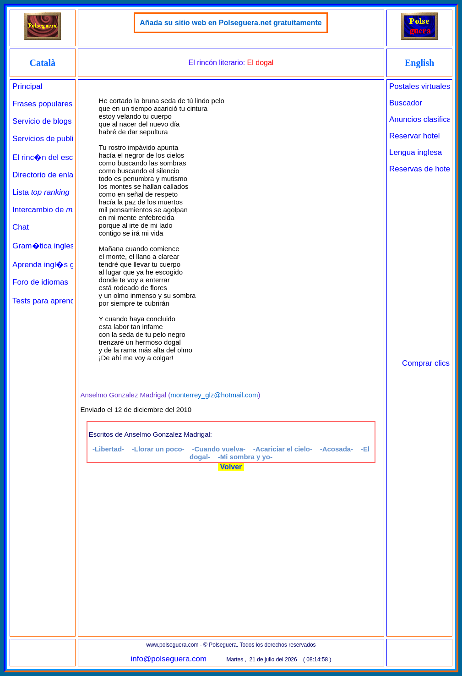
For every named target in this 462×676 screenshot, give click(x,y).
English (419, 63)
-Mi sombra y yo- (245, 457)
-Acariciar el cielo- (282, 449)
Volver (231, 467)
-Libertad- (108, 449)
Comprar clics (426, 363)
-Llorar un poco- (158, 449)
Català (42, 63)
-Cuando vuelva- (218, 449)
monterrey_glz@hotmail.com (214, 395)
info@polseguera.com (169, 658)
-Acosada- (336, 449)
